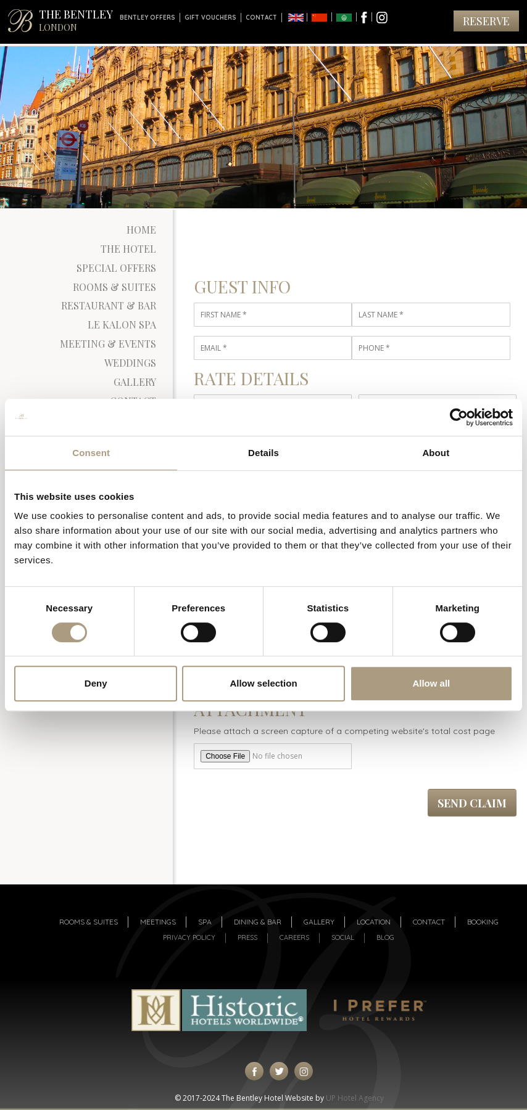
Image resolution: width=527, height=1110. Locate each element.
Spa (205, 921)
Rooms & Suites (114, 286)
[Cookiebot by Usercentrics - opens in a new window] (459, 417)
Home (141, 229)
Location (374, 921)
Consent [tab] (91, 452)
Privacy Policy (189, 937)
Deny (96, 683)
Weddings (130, 362)
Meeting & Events (108, 343)
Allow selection (263, 683)
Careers (294, 937)
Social (342, 937)
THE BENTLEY (76, 20)
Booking (483, 921)
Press (247, 937)
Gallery (135, 381)
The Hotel (128, 248)
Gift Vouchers (210, 18)
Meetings (158, 921)
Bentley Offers (147, 18)
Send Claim (472, 803)
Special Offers (116, 267)
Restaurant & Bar (108, 305)
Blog (385, 937)
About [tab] (435, 452)
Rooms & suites (88, 921)
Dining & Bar (257, 921)
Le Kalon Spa (122, 324)
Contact (261, 18)
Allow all (431, 683)
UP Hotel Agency (355, 1098)
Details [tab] (263, 452)
